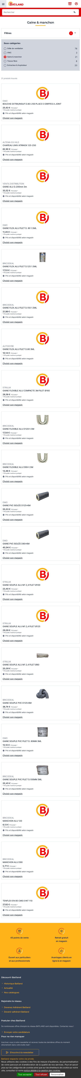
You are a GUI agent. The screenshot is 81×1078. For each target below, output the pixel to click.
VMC (9, 52)
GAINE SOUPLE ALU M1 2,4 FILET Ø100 (21, 585)
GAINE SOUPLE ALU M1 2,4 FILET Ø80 (21, 664)
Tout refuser (41, 1074)
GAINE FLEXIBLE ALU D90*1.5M (18, 467)
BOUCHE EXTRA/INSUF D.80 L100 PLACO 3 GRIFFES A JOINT (32, 104)
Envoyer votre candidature (17, 1032)
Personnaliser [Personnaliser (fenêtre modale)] (57, 1074)
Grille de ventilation (15, 48)
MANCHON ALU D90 (13, 862)
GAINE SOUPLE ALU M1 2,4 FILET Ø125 (21, 626)
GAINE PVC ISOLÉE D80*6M (16, 543)
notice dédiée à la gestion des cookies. (42, 1070)
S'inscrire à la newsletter (21, 1052)
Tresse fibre (12, 61)
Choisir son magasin (13, 118)
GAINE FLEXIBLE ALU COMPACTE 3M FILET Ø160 (26, 390)
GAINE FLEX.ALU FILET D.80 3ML (19, 349)
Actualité (8, 988)
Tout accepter (25, 1074)
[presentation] (3, 4)
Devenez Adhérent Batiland (17, 1007)
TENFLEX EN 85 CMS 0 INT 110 (17, 900)
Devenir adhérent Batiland (16, 1012)
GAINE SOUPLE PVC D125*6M (17, 703)
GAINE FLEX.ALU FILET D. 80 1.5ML (20, 228)
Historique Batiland (13, 983)
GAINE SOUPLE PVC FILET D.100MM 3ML (22, 779)
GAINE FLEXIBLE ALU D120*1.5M (18, 429)
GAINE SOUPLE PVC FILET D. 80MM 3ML (22, 741)
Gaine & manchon (14, 57)
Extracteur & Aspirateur (17, 65)
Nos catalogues (11, 992)
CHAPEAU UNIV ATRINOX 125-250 (19, 145)
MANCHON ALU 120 (12, 821)
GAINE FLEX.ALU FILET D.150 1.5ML (20, 307)
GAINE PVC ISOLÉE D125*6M (17, 505)
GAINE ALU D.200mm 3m (15, 186)
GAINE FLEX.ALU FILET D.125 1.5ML (20, 266)
